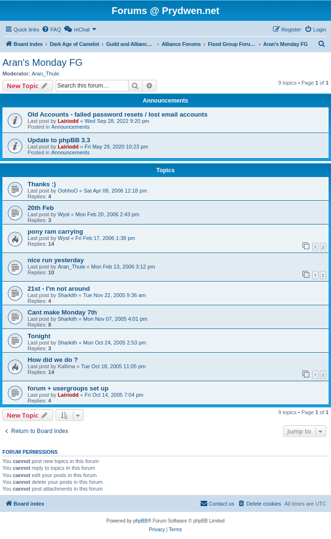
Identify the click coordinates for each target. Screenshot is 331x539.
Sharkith (67, 295)
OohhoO (68, 191)
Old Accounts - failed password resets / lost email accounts (118, 114)
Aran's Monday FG (42, 62)
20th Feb (41, 207)
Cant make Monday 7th (62, 312)
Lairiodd (68, 121)
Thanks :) (42, 184)
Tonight (39, 336)
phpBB (140, 521)
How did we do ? (53, 359)
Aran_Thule (45, 73)
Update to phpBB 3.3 (59, 140)
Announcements (70, 127)
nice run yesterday (56, 260)
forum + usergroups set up (68, 388)
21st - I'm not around (59, 288)
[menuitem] (51, 29)
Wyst (63, 214)
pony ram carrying (55, 231)
